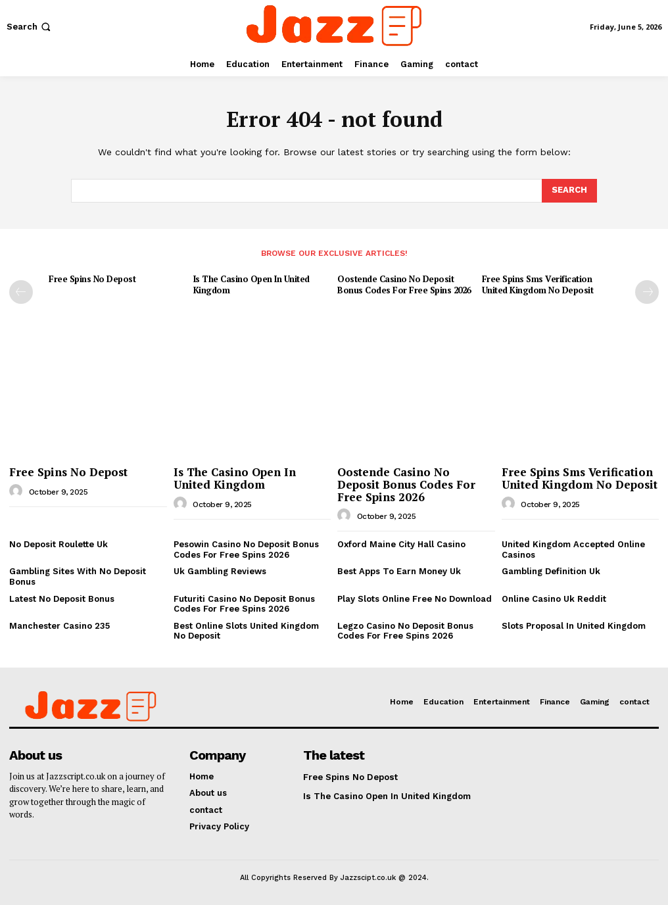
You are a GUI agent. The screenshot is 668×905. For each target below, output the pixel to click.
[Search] (569, 191)
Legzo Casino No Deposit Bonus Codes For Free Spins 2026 (405, 631)
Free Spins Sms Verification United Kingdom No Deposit (538, 284)
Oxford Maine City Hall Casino (401, 544)
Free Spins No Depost (92, 279)
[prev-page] (21, 292)
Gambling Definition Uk (551, 571)
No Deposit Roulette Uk (58, 544)
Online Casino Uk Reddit (554, 598)
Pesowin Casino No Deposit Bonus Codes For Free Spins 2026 (246, 549)
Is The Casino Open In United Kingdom (251, 284)
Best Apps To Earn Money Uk (399, 571)
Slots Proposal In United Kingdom (574, 626)
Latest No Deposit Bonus (61, 598)
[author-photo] (17, 491)
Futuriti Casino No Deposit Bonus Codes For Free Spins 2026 (244, 603)
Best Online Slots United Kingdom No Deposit (246, 631)
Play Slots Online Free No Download (414, 598)
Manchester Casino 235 (59, 626)
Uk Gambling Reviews (220, 571)
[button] (30, 26)
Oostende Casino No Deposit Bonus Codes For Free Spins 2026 (404, 284)
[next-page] (647, 292)
